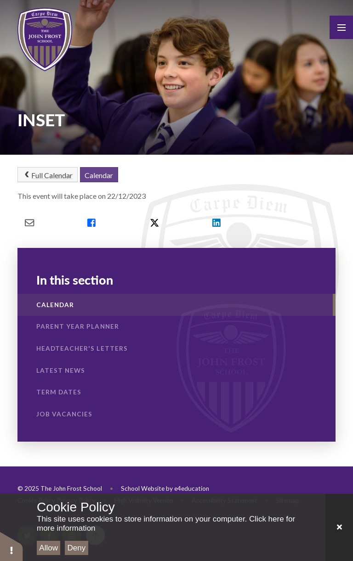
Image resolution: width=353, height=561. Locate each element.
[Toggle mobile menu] (341, 27)
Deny (77, 548)
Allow (48, 548)
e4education (191, 488)
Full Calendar (48, 175)
